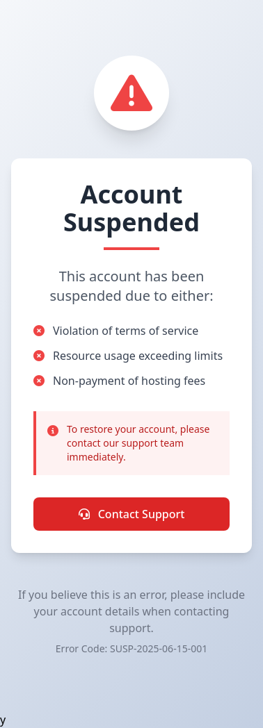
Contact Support (132, 514)
